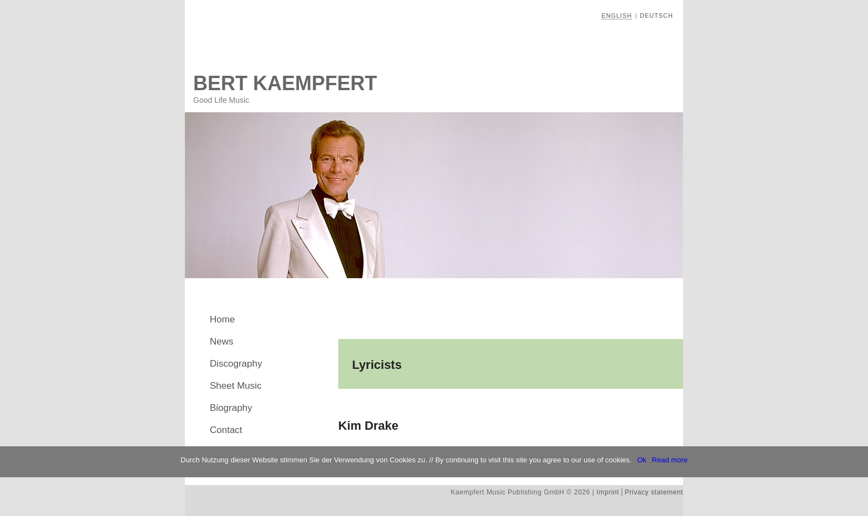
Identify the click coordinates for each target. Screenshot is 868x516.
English (616, 15)
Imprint (608, 492)
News (222, 341)
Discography (236, 363)
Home (222, 319)
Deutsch (656, 15)
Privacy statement (653, 492)
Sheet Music (236, 386)
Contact (226, 430)
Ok (642, 460)
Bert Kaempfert (285, 83)
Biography (231, 408)
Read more (670, 460)
